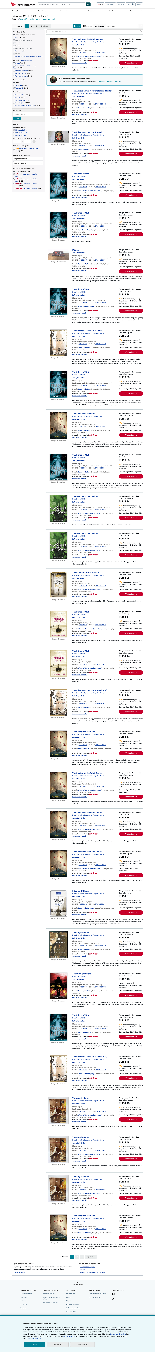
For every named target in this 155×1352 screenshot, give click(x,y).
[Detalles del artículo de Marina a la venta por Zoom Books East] (58, 254)
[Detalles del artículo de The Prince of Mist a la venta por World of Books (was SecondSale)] (58, 185)
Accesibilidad (70, 1315)
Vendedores (113, 11)
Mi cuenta (23, 1301)
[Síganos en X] (113, 1299)
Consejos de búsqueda (87, 1267)
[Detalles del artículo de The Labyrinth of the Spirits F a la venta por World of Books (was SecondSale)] (58, 584)
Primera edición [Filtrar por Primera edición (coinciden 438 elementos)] (21, 95)
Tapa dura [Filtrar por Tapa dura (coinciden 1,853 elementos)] (20, 85)
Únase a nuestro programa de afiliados (51, 1298)
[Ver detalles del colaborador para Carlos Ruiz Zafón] (78, 45)
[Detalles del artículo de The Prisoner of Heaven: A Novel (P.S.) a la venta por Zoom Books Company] (58, 1068)
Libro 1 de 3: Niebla (78, 176)
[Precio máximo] (28, 141)
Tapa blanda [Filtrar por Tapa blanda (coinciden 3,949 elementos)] (21, 88)
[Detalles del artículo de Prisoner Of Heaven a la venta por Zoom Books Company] (58, 903)
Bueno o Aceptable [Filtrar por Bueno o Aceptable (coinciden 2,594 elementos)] (23, 70)
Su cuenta (121, 4)
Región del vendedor (20, 159)
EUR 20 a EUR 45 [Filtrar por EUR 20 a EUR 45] (20, 133)
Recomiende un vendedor (50, 1302)
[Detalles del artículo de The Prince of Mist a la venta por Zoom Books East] (58, 384)
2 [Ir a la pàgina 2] (31, 26)
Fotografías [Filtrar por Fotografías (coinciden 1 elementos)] (19, 51)
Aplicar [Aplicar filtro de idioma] (17, 118)
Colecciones (42, 11)
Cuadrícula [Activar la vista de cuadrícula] (87, 26)
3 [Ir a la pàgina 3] (36, 26)
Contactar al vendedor (79, 63)
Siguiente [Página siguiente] (44, 26)
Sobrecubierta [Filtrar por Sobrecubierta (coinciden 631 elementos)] (21, 100)
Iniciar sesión (110, 4)
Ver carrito (23, 1308)
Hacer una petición (20, 1273)
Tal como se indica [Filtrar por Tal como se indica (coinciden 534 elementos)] (22, 76)
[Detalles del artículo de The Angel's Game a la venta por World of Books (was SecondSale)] (58, 1110)
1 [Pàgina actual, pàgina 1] (26, 26)
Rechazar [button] (57, 1344)
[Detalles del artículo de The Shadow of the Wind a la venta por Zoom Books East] (58, 425)
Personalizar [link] (82, 1344)
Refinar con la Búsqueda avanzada (42, 19)
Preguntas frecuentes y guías (97, 1293)
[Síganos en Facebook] (113, 1294)
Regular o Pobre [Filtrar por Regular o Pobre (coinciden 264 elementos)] (21, 73)
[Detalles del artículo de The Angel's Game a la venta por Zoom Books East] (58, 944)
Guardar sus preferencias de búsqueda (92, 1272)
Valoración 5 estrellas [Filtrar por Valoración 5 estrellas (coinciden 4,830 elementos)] (28, 188)
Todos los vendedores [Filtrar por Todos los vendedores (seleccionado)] (22, 171)
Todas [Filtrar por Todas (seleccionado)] (16, 83)
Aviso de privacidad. (35, 1338)
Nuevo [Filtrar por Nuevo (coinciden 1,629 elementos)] (19, 63)
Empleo (68, 1301)
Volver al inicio (78, 1284)
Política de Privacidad (72, 1304)
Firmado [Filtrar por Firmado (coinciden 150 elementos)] (19, 97)
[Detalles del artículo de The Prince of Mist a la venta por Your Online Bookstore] (58, 225)
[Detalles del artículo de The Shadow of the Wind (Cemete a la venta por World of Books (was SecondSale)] (58, 51)
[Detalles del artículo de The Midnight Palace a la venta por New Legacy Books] (58, 986)
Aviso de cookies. (69, 1336)
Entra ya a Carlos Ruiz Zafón (109, 82)
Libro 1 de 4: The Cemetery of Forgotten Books (88, 42)
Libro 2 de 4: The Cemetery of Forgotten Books (88, 93)
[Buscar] (88, 4)
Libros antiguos (64, 11)
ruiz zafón (24, 19)
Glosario (82, 1269)
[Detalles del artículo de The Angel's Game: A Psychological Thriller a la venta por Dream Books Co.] (58, 103)
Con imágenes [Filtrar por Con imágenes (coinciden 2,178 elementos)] (21, 103)
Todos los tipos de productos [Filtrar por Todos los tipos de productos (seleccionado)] (24, 35)
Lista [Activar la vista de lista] (77, 26)
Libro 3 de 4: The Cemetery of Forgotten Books (88, 135)
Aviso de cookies (71, 1311)
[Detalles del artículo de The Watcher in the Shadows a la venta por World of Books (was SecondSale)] (58, 508)
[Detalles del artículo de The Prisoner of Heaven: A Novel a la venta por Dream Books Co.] (58, 137)
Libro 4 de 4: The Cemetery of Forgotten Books (88, 575)
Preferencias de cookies (118, 1334)
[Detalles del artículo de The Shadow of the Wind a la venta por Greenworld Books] (58, 1227)
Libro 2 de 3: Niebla (78, 976)
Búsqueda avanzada (18, 11)
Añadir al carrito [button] (131, 63)
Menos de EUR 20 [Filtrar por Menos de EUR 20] (20, 130)
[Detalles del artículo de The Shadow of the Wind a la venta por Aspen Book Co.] (58, 743)
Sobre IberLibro (70, 1293)
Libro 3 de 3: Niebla (78, 499)
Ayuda (139, 4)
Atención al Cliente (94, 1297)
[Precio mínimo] (17, 141)
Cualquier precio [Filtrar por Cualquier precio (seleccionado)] (20, 127)
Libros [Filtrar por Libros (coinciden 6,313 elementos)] (19, 37)
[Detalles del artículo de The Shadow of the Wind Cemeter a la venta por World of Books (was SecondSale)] (58, 785)
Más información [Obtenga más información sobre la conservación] (26, 60)
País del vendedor (20, 163)
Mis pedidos (23, 1304)
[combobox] (62, 4)
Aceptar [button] (34, 1344)
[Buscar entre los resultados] (94, 31)
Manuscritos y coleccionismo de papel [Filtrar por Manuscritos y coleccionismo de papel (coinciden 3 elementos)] (28, 56)
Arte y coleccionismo (89, 11)
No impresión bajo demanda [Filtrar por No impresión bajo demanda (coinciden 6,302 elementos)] (26, 105)
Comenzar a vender (136, 11)
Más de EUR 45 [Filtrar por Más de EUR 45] (19, 135)
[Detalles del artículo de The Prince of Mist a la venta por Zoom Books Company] (58, 301)
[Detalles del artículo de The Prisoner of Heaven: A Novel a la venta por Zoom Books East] (58, 342)
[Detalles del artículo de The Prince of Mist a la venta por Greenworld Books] (58, 1027)
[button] (141, 31)
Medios (68, 1297)
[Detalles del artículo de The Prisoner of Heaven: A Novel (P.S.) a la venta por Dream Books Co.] (58, 702)
